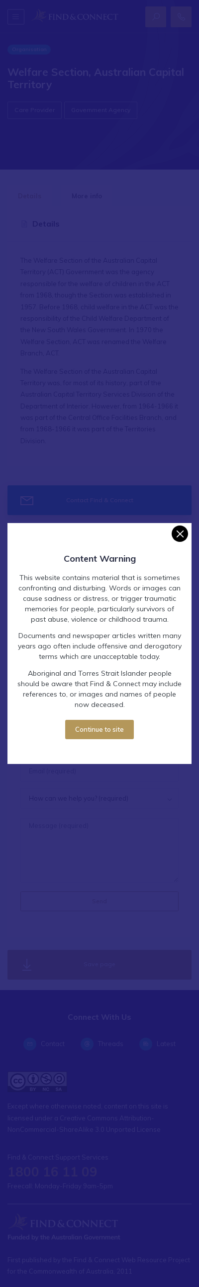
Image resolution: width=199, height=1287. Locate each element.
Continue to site (99, 729)
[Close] (180, 534)
